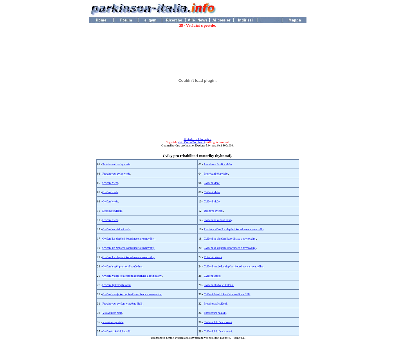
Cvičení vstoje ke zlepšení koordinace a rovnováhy (234, 266)
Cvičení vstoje (212, 275)
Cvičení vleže (110, 182)
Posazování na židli (215, 312)
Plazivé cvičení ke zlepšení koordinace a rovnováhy (234, 229)
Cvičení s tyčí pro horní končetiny (122, 266)
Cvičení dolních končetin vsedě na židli (227, 294)
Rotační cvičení (213, 257)
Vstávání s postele (113, 322)
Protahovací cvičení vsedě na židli (122, 303)
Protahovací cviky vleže (116, 164)
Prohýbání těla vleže (216, 173)
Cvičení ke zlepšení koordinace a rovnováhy (128, 238)
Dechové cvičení (112, 210)
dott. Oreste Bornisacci (191, 142)
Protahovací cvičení (215, 303)
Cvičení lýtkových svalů (116, 285)
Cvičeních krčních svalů (218, 322)
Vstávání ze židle (112, 312)
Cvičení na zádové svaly (218, 220)
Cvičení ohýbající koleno (219, 285)
